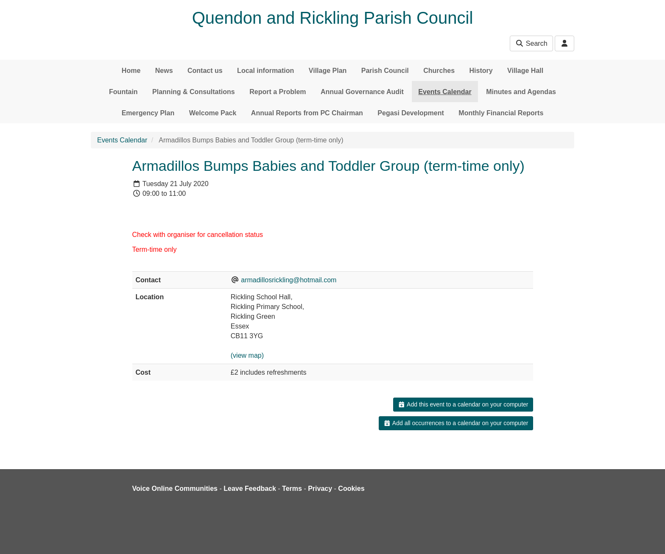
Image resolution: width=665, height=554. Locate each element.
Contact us (205, 70)
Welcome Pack (213, 113)
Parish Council (385, 70)
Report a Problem (277, 91)
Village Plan (328, 70)
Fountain (123, 91)
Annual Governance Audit (362, 91)
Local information (265, 70)
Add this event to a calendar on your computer (463, 404)
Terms (292, 488)
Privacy (320, 488)
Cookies (351, 488)
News (164, 70)
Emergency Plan (148, 113)
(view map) (247, 355)
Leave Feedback (250, 488)
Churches (439, 70)
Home (131, 70)
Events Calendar (444, 91)
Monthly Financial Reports (500, 113)
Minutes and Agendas (521, 91)
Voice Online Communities (175, 488)
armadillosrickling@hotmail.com (288, 280)
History (481, 70)
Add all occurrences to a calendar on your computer (455, 423)
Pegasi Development (410, 113)
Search (531, 43)
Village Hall (525, 70)
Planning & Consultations (193, 91)
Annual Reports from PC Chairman (307, 113)
